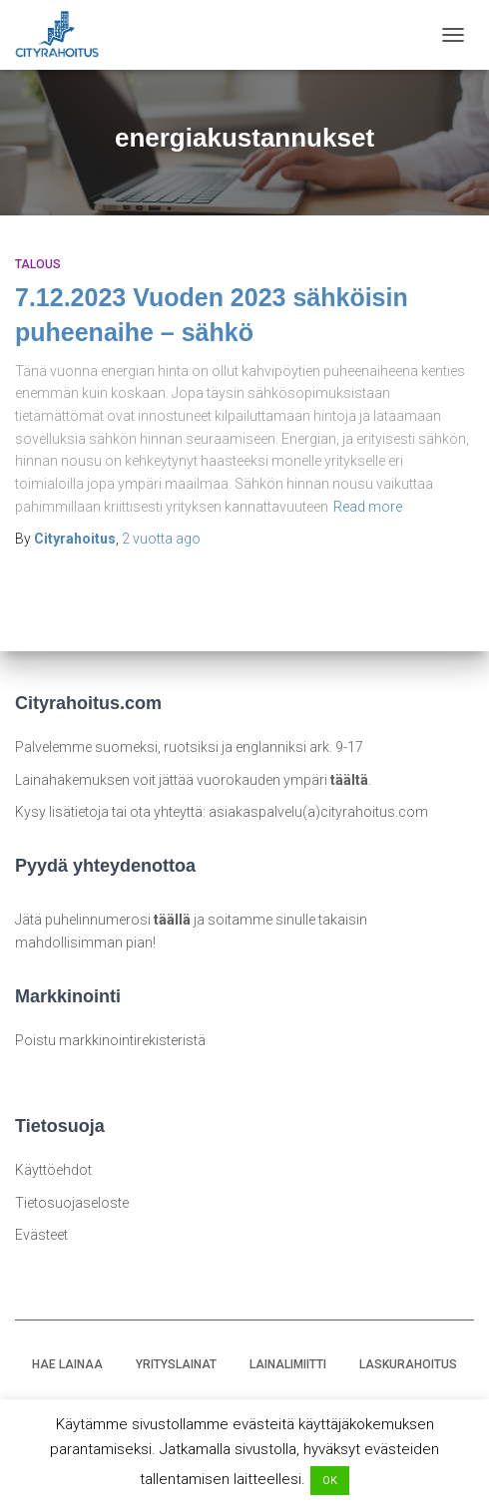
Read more (367, 507)
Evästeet (41, 1235)
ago (161, 539)
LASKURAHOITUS (408, 1364)
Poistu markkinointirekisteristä (110, 1040)
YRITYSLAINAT (176, 1364)
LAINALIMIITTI (287, 1364)
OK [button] (329, 1480)
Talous (38, 264)
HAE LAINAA (67, 1364)
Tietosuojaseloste (72, 1203)
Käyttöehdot (53, 1170)
